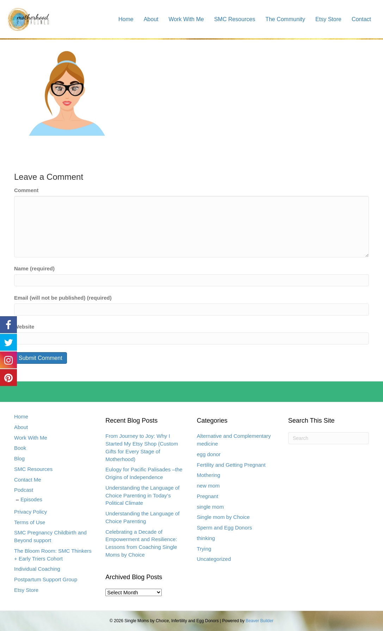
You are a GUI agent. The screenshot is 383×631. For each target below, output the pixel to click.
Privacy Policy (30, 512)
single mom (210, 507)
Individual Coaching (37, 569)
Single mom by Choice (223, 517)
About (151, 19)
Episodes (31, 499)
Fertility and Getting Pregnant (231, 465)
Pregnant (207, 496)
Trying (204, 549)
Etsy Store (328, 19)
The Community (285, 19)
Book (20, 448)
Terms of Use (29, 522)
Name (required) (34, 268)
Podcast (23, 490)
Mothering (209, 475)
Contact (361, 19)
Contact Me (27, 480)
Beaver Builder (259, 620)
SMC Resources (234, 19)
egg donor (209, 454)
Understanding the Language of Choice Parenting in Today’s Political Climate (142, 495)
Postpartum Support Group (45, 579)
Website (24, 327)
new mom (208, 486)
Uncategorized (214, 559)
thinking (206, 538)
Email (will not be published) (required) (63, 298)
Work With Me (186, 19)
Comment (26, 190)
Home (126, 19)
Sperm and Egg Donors (224, 528)
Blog (19, 458)
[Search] (328, 438)
